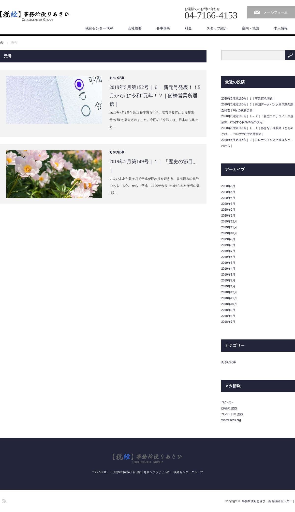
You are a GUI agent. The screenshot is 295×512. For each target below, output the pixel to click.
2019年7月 (228, 251)
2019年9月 (228, 239)
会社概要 (135, 28)
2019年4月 (228, 268)
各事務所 (163, 28)
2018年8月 (228, 316)
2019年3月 (228, 274)
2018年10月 (229, 304)
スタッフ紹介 (216, 28)
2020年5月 (228, 192)
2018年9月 (228, 310)
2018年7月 (228, 321)
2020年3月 (228, 203)
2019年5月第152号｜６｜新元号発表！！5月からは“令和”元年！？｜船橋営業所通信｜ (154, 96)
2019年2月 (228, 280)
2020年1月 (228, 215)
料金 (188, 28)
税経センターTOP (99, 28)
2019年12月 (229, 221)
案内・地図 (250, 28)
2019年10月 (229, 233)
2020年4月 (228, 198)
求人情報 (281, 28)
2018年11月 (229, 298)
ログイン (227, 402)
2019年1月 (228, 286)
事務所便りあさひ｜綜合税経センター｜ (268, 501)
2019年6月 (228, 257)
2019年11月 (229, 227)
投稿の (229, 408)
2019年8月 (228, 245)
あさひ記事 (116, 78)
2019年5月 (228, 262)
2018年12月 (229, 292)
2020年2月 (228, 209)
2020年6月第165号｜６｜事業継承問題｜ (248, 98)
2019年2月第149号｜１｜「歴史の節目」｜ (153, 166)
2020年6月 (228, 186)
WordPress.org (231, 420)
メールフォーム (276, 12)
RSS (3, 500)
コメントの (232, 414)
